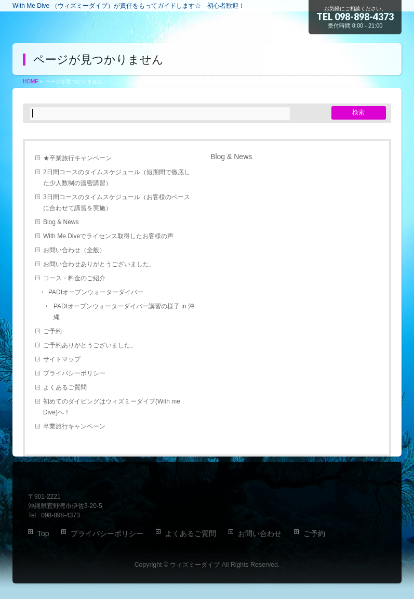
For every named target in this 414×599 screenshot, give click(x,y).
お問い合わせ (260, 533)
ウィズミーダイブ (195, 564)
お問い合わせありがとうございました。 (99, 264)
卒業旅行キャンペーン (74, 426)
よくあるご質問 (65, 387)
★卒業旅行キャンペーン (77, 158)
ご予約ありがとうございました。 (90, 345)
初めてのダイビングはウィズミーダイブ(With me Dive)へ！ (111, 407)
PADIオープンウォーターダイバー (95, 292)
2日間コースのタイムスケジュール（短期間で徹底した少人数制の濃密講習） (116, 177)
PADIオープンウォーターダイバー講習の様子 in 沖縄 (124, 312)
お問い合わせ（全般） (74, 250)
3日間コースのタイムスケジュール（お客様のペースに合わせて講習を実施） (116, 202)
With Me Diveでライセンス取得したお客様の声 (108, 236)
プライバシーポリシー (74, 373)
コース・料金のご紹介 (74, 278)
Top (43, 533)
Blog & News (61, 222)
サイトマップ (62, 359)
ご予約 (52, 331)
